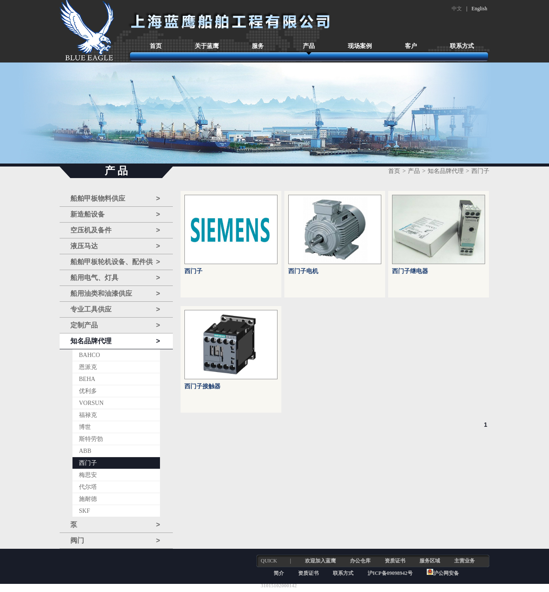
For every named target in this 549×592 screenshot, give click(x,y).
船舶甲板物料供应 (115, 198)
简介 (279, 573)
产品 (309, 46)
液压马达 (115, 246)
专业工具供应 (115, 309)
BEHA (87, 379)
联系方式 (462, 46)
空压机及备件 (115, 230)
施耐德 (88, 499)
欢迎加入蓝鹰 (320, 561)
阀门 (115, 540)
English (479, 9)
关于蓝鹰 (207, 46)
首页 (156, 46)
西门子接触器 (202, 386)
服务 (258, 46)
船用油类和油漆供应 (115, 293)
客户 (411, 46)
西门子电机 (303, 271)
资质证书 (395, 561)
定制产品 (115, 325)
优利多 (88, 391)
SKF (84, 511)
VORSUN (91, 403)
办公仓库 (360, 561)
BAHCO (89, 355)
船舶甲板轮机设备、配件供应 (115, 262)
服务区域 (429, 561)
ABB (85, 451)
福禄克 (88, 415)
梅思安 (88, 475)
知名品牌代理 (115, 341)
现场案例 (360, 46)
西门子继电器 (410, 271)
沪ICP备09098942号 (391, 573)
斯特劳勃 (91, 439)
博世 (85, 427)
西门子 (88, 463)
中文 (457, 9)
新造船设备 (115, 214)
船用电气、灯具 (115, 278)
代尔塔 (88, 487)
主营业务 (464, 561)
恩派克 (88, 367)
